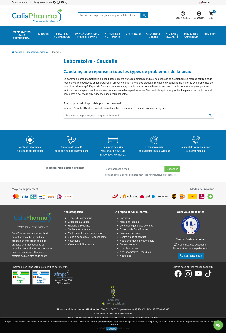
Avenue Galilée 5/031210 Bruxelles (63, 281)
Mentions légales (127, 221)
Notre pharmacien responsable (134, 240)
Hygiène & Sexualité (77, 225)
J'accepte (111, 329)
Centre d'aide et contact (130, 236)
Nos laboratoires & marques (133, 252)
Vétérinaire (72, 240)
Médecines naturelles (78, 229)
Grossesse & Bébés (76, 221)
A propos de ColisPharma (131, 229)
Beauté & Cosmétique (78, 218)
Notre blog (123, 255)
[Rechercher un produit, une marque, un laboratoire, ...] (113, 15)
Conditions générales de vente (134, 225)
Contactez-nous (19, 2)
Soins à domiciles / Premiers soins (85, 236)
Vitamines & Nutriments (79, 244)
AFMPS (64, 266)
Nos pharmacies (126, 248)
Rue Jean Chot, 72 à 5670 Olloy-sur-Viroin (111, 309)
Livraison (122, 218)
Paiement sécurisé (127, 233)
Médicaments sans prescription (83, 233)
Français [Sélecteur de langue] (205, 2)
